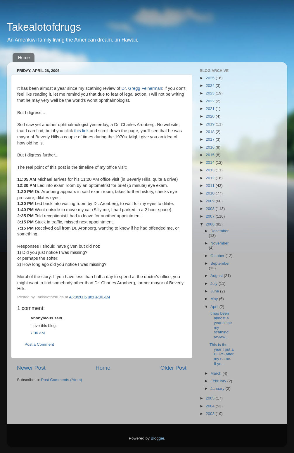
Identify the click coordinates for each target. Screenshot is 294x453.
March (216, 373)
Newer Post (31, 368)
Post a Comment (39, 344)
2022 (211, 101)
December (219, 231)
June (215, 291)
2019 (211, 124)
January (218, 388)
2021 (211, 108)
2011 (211, 185)
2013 (211, 170)
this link (81, 130)
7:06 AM (37, 333)
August (217, 275)
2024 (211, 85)
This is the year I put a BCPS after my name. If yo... (222, 354)
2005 (211, 398)
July (214, 283)
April (214, 306)
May (214, 299)
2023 (211, 93)
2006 (211, 224)
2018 (211, 132)
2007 (211, 216)
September (220, 263)
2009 (211, 201)
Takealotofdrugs (44, 27)
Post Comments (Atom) (61, 380)
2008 (211, 208)
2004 (211, 406)
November (219, 243)
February (218, 381)
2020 (211, 116)
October (218, 256)
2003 (211, 413)
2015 (211, 155)
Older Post (173, 368)
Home (24, 57)
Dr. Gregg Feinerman (141, 88)
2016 (211, 147)
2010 (211, 193)
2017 (211, 139)
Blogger (157, 438)
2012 (211, 178)
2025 (211, 78)
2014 (211, 162)
